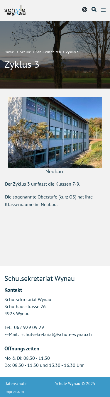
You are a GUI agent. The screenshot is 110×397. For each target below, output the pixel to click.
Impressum (14, 391)
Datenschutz (15, 383)
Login (85, 9)
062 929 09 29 (29, 327)
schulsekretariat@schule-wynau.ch (56, 334)
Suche (94, 9)
